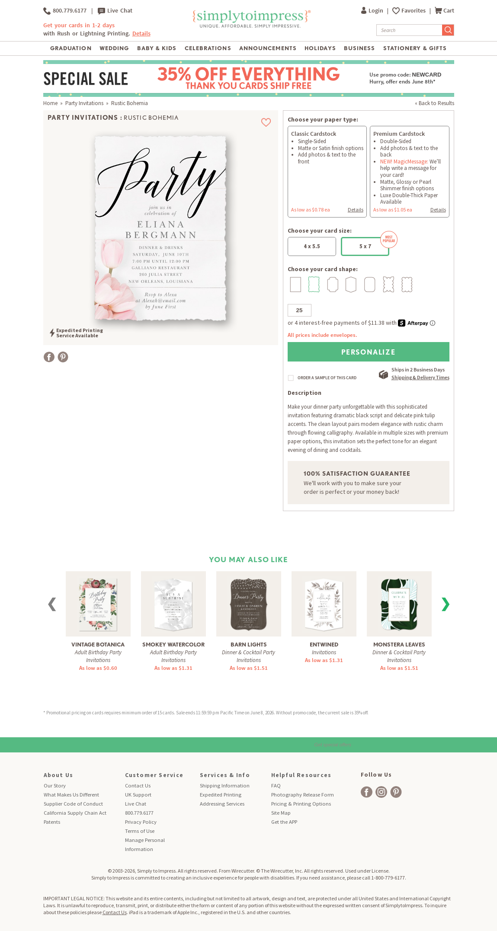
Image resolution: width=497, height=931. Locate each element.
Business (359, 48)
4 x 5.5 (312, 246)
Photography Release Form (302, 794)
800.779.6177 (65, 11)
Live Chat (115, 11)
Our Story (55, 785)
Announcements (268, 48)
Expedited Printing (220, 794)
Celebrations (208, 48)
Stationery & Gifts (415, 48)
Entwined (324, 644)
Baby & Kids (156, 48)
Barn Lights (249, 644)
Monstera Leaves (399, 644)
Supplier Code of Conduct (73, 803)
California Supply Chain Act (75, 812)
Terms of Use (139, 831)
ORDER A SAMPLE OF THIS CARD (327, 378)
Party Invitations (84, 103)
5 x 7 (374, 243)
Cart (444, 10)
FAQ (276, 785)
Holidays (320, 48)
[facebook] (366, 792)
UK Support (138, 794)
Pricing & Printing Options (301, 803)
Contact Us (138, 785)
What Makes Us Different (71, 794)
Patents (52, 822)
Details (141, 33)
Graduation (70, 48)
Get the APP (284, 822)
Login (373, 10)
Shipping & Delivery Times (420, 377)
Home (50, 103)
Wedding (114, 48)
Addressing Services (222, 803)
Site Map (281, 812)
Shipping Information (225, 785)
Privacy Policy (141, 822)
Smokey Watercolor (173, 644)
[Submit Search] (448, 30)
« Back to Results (434, 103)
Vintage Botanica (98, 644)
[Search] (409, 30)
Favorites (414, 10)
